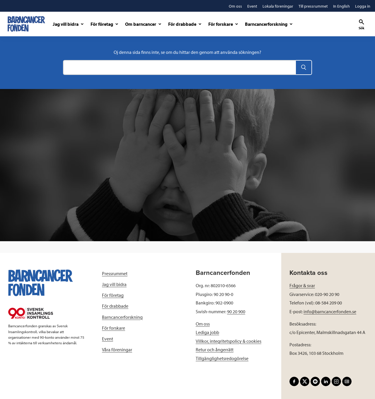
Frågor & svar (302, 285)
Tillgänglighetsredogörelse (222, 358)
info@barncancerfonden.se (330, 311)
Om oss (203, 324)
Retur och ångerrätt (214, 349)
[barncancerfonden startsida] (26, 24)
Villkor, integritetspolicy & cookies (228, 341)
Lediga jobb (207, 332)
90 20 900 (236, 311)
